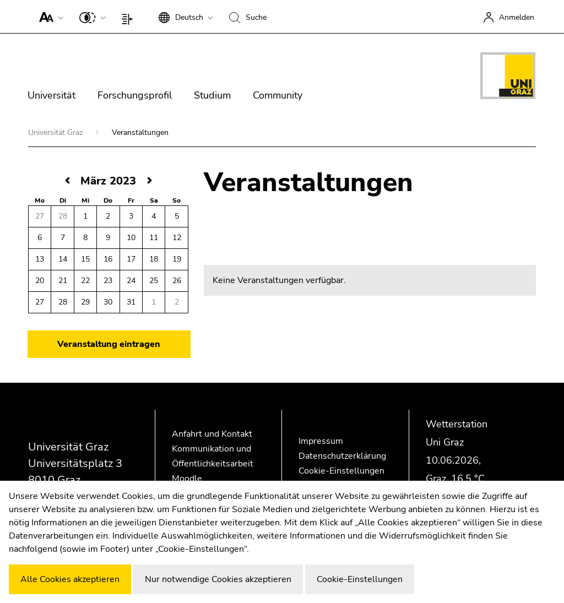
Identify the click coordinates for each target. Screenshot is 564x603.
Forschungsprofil (134, 95)
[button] (49, 16)
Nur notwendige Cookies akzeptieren (218, 579)
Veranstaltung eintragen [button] (108, 344)
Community (277, 95)
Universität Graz (56, 132)
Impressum (321, 441)
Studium (212, 95)
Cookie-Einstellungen (341, 471)
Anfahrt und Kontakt (212, 434)
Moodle (187, 478)
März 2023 (108, 180)
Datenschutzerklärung (342, 456)
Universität (51, 95)
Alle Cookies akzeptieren (70, 579)
